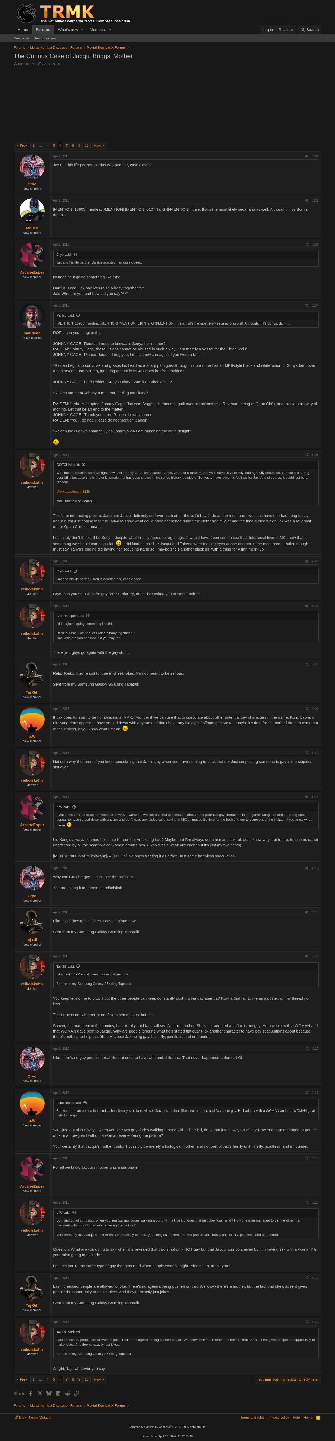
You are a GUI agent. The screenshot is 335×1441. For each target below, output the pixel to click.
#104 (315, 305)
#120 (315, 1322)
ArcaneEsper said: (70, 616)
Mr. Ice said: (66, 315)
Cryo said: (64, 255)
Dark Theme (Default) (33, 1417)
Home (23, 29)
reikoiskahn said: (69, 1103)
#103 (315, 244)
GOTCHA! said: (68, 465)
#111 (315, 797)
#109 (315, 709)
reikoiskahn (26, 64)
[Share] (306, 157)
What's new (68, 29)
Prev (23, 146)
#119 (315, 1278)
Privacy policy (278, 1417)
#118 (315, 1202)
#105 (315, 455)
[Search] (309, 29)
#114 (315, 956)
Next (97, 146)
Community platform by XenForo (167, 1426)
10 (86, 146)
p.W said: (64, 807)
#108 (315, 664)
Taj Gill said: (66, 966)
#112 (315, 868)
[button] (82, 29)
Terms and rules (252, 1417)
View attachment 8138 (73, 491)
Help (296, 1417)
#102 (315, 200)
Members (98, 29)
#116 (315, 1093)
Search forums (45, 38)
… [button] (40, 146)
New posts (22, 38)
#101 (315, 156)
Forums (43, 29)
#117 (315, 1158)
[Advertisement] (167, 105)
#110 (315, 753)
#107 (315, 606)
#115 (315, 1049)
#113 (315, 912)
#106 (315, 561)
